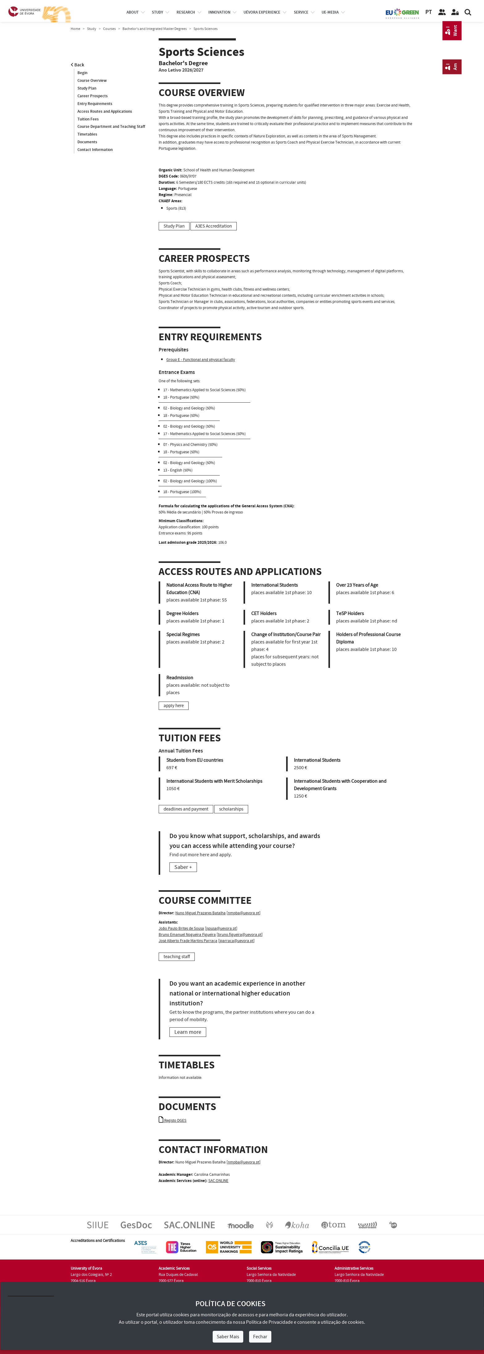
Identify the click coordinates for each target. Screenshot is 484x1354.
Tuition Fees (88, 119)
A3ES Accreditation (213, 226)
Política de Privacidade (269, 1322)
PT (428, 12)
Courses (109, 29)
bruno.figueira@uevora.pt (239, 934)
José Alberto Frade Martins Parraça (188, 941)
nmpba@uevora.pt (243, 913)
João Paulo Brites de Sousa (181, 928)
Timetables (87, 134)
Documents (87, 142)
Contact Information (95, 150)
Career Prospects (92, 96)
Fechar (260, 1337)
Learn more (187, 1032)
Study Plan (86, 88)
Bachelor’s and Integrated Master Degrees (155, 29)
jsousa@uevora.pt (221, 928)
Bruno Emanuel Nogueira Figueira (187, 934)
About (133, 12)
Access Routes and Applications (104, 111)
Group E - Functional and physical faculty (200, 360)
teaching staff (177, 957)
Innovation (219, 12)
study (157, 12)
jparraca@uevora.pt (236, 941)
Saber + (183, 867)
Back (77, 65)
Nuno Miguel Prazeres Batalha (200, 913)
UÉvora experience (262, 12)
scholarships (231, 809)
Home (75, 29)
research (186, 12)
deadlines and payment (186, 809)
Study (91, 29)
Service (301, 12)
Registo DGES (172, 1120)
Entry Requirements (94, 104)
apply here (174, 706)
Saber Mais (228, 1337)
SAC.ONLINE (218, 1181)
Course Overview (92, 80)
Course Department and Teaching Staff (111, 127)
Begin (82, 73)
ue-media (330, 12)
